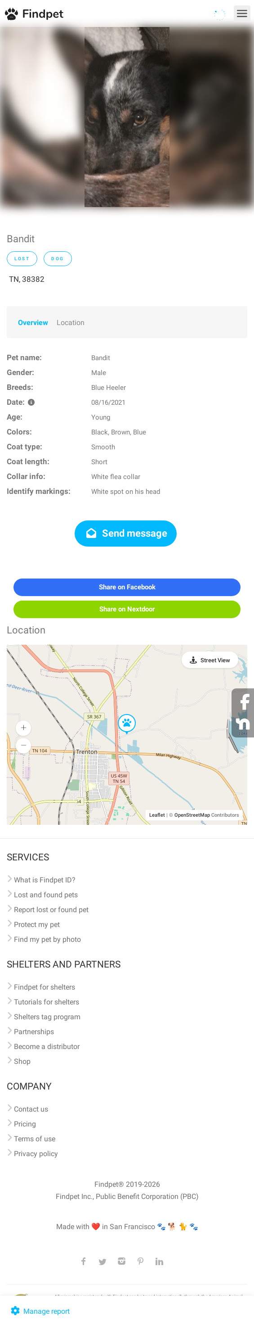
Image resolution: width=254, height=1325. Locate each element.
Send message (125, 533)
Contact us (31, 1109)
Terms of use (34, 1139)
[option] (127, 117)
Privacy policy (36, 1153)
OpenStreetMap (192, 815)
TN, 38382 (27, 279)
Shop (22, 1061)
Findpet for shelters (44, 987)
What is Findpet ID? (45, 880)
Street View (215, 660)
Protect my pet (37, 924)
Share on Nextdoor (127, 609)
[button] (120, 714)
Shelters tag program (47, 1017)
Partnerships (34, 1031)
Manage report (39, 1311)
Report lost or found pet (51, 909)
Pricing (25, 1124)
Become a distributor (47, 1046)
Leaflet (157, 815)
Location (71, 322)
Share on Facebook (127, 587)
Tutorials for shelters (46, 1002)
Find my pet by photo (47, 939)
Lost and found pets (46, 895)
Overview (33, 322)
